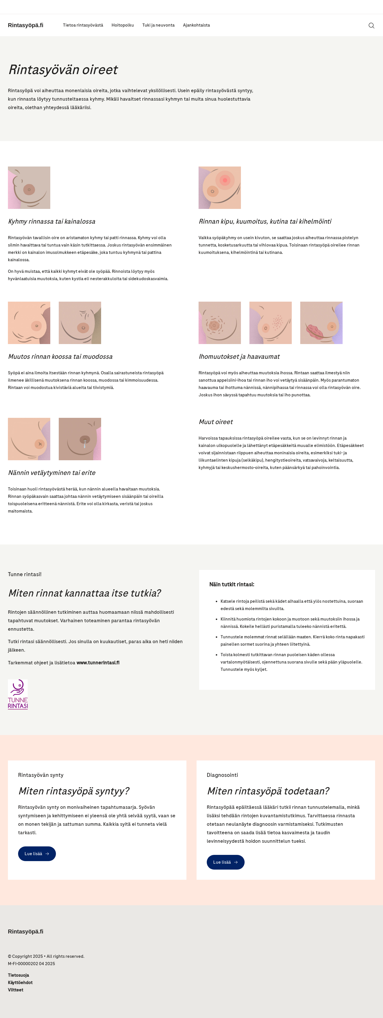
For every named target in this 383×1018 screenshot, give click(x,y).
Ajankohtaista (196, 25)
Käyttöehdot (20, 983)
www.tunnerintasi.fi (98, 662)
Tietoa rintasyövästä (83, 25)
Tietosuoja (18, 975)
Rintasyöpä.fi (25, 25)
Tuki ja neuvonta (158, 25)
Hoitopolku (123, 25)
